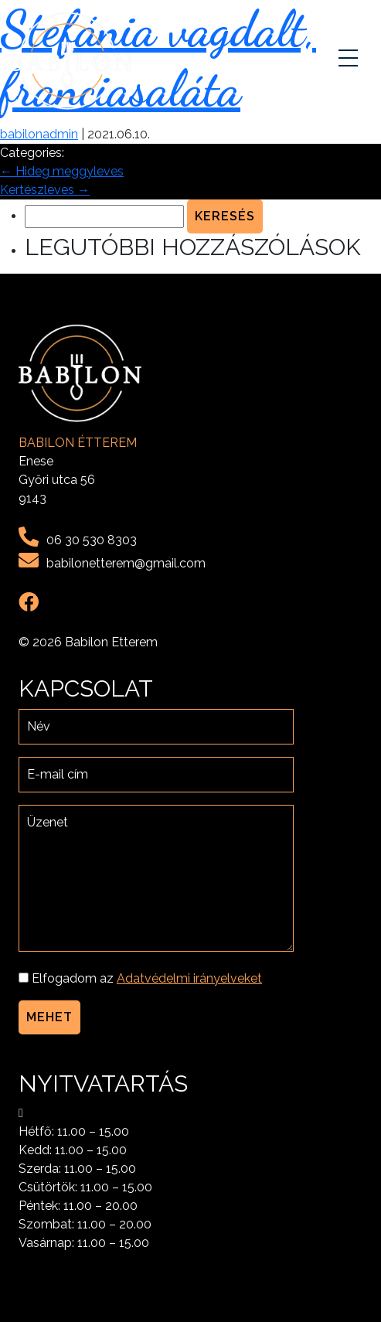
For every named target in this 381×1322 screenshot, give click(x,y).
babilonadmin (39, 134)
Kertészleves (45, 189)
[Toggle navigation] (350, 61)
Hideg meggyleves (62, 171)
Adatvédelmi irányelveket (189, 978)
